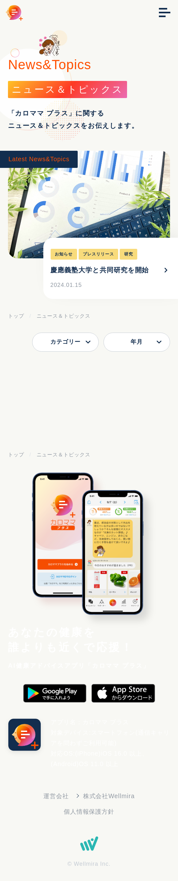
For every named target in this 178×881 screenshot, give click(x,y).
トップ (16, 316)
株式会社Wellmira (109, 795)
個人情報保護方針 (89, 811)
